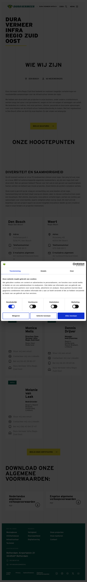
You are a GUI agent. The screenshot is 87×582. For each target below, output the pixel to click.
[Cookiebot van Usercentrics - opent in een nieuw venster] (74, 264)
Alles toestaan (71, 316)
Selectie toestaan (43, 316)
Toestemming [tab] (15, 271)
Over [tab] (72, 271)
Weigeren (16, 316)
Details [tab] (43, 271)
